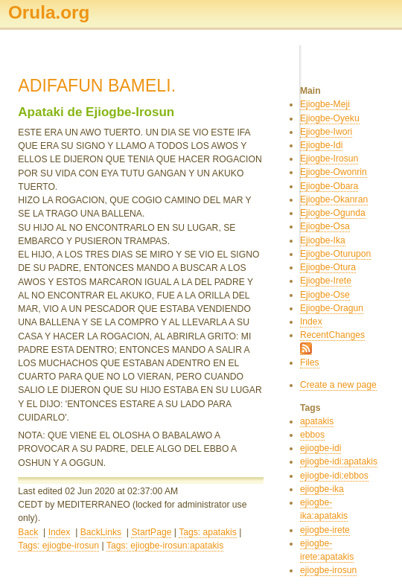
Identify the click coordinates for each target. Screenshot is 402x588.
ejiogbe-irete (325, 530)
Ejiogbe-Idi (321, 145)
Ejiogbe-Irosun (329, 158)
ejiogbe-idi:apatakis (338, 461)
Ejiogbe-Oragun (331, 308)
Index (59, 532)
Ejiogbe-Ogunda (333, 213)
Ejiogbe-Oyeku (330, 118)
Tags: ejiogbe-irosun (58, 545)
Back (28, 532)
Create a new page (338, 385)
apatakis (317, 421)
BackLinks (100, 532)
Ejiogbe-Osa (325, 226)
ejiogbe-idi (320, 448)
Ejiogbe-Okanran (334, 199)
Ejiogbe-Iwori (326, 132)
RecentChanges (332, 335)
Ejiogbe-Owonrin (333, 172)
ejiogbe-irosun (328, 570)
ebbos (312, 434)
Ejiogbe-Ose (325, 295)
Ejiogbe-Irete (325, 280)
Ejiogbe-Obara (329, 186)
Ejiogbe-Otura (328, 267)
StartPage (151, 532)
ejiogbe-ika (322, 489)
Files (309, 362)
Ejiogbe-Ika (322, 240)
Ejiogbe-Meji (325, 104)
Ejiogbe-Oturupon (335, 254)
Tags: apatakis (208, 532)
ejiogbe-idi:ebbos (334, 475)
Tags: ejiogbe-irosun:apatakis (164, 545)
